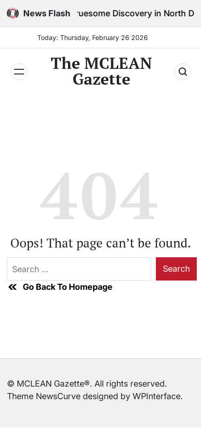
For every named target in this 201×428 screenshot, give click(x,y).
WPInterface (157, 396)
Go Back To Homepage (60, 287)
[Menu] (19, 71)
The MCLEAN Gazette (101, 71)
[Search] (183, 71)
